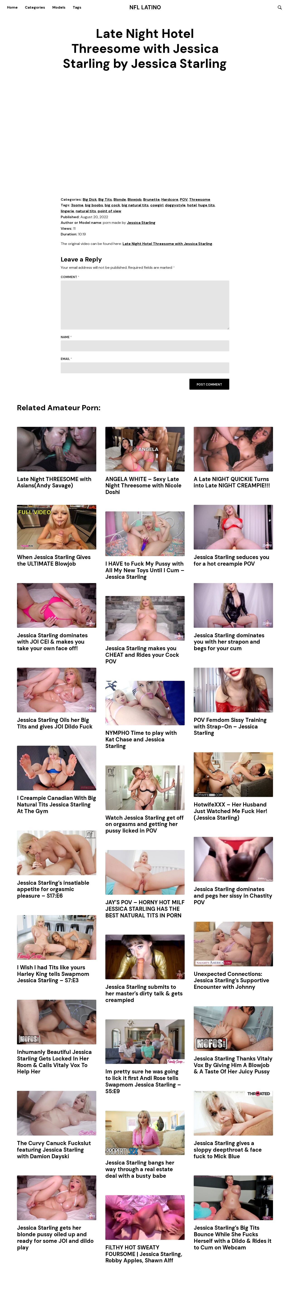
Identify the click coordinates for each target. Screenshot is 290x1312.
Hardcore (169, 199)
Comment (70, 277)
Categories (35, 7)
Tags (77, 7)
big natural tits (135, 205)
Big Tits (105, 199)
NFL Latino (145, 7)
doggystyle (175, 205)
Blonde (120, 199)
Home (12, 7)
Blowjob (135, 199)
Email (66, 359)
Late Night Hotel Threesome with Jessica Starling (167, 244)
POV (184, 199)
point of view (109, 211)
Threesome (199, 199)
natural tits (86, 211)
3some (77, 205)
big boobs (94, 205)
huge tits (206, 205)
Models (58, 7)
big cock (112, 205)
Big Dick (90, 199)
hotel (192, 205)
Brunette (151, 199)
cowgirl (156, 205)
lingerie (67, 211)
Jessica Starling (141, 223)
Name (66, 337)
